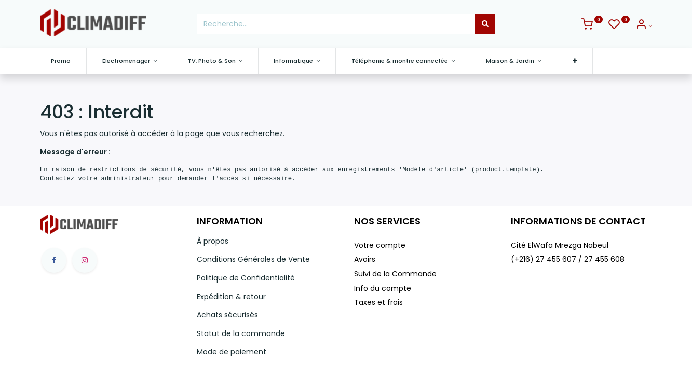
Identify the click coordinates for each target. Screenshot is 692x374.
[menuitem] (65, 61)
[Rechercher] (485, 24)
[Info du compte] (643, 26)
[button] (580, 61)
